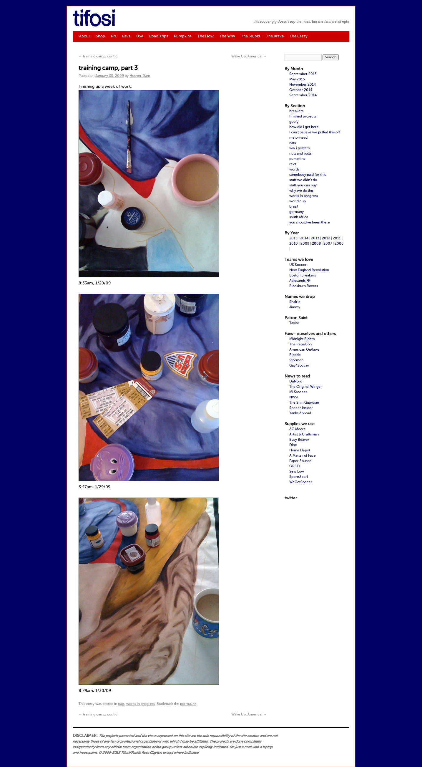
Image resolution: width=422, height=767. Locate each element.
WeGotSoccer (300, 482)
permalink (188, 704)
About (84, 36)
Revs (126, 36)
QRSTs (294, 466)
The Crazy (299, 36)
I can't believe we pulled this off (314, 132)
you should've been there (309, 222)
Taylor (294, 323)
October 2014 (300, 90)
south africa (298, 217)
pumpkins (297, 159)
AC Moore (297, 429)
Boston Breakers (302, 275)
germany (296, 212)
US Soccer (298, 265)
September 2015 (303, 74)
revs (292, 164)
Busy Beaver (299, 440)
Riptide (295, 355)
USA (139, 36)
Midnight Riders (302, 339)
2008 (316, 244)
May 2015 (297, 79)
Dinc (293, 445)
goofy (293, 122)
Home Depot (299, 450)
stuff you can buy (303, 185)
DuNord (295, 381)
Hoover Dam (139, 76)
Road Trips (158, 36)
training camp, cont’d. (98, 56)
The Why (227, 36)
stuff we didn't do (303, 180)
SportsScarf (298, 477)
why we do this (301, 191)
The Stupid (250, 36)
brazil (293, 206)
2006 (339, 244)
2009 (304, 244)
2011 (337, 238)
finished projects (302, 116)
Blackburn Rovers (303, 286)
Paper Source (300, 461)
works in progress (140, 704)
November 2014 (302, 85)
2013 (315, 238)
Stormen (296, 360)
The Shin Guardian (304, 403)
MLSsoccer (298, 392)
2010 (293, 244)
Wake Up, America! (249, 56)
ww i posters (299, 148)
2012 (326, 238)
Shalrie (294, 302)
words (294, 169)
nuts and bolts (300, 153)
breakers (296, 111)
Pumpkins (183, 36)
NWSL (294, 397)
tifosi (94, 20)
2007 (327, 244)
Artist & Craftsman (304, 434)
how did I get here (304, 127)
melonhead (298, 138)
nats (121, 704)
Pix (113, 36)
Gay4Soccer (299, 365)
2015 (293, 238)
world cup (297, 201)
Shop (100, 36)
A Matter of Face (302, 456)
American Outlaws (304, 350)
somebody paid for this (307, 175)
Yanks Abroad (300, 413)
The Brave (275, 36)
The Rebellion (300, 344)
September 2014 (303, 95)
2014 (304, 238)
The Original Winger (305, 387)
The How (205, 36)
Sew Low (296, 471)
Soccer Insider (301, 408)
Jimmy (294, 307)
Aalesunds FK (299, 281)
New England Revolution (309, 270)
